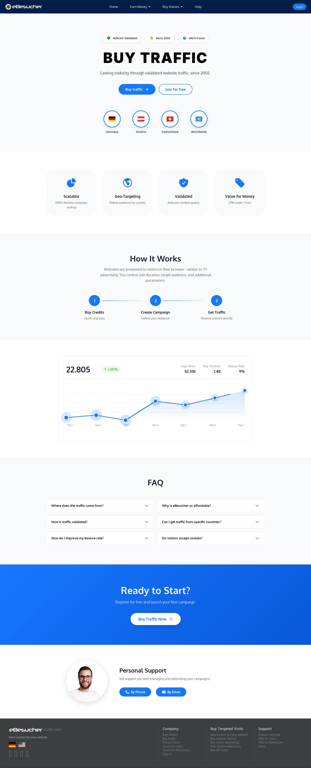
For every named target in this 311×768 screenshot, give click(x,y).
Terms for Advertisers (176, 750)
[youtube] (22, 755)
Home (113, 7)
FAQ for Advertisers (270, 742)
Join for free (175, 89)
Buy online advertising (224, 742)
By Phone (135, 692)
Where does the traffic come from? (77, 506)
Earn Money (170, 734)
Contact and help (269, 734)
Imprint (167, 754)
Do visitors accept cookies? (182, 538)
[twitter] (17, 755)
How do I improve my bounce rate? (77, 538)
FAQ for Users (267, 738)
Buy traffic (137, 89)
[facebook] (11, 755)
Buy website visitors (223, 738)
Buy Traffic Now (155, 619)
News (262, 746)
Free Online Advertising (225, 746)
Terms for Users (173, 746)
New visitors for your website (229, 734)
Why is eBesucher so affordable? (186, 506)
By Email (171, 692)
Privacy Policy (171, 742)
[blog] (28, 755)
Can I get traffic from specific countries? (191, 522)
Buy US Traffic (219, 750)
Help (198, 7)
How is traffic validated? (69, 522)
